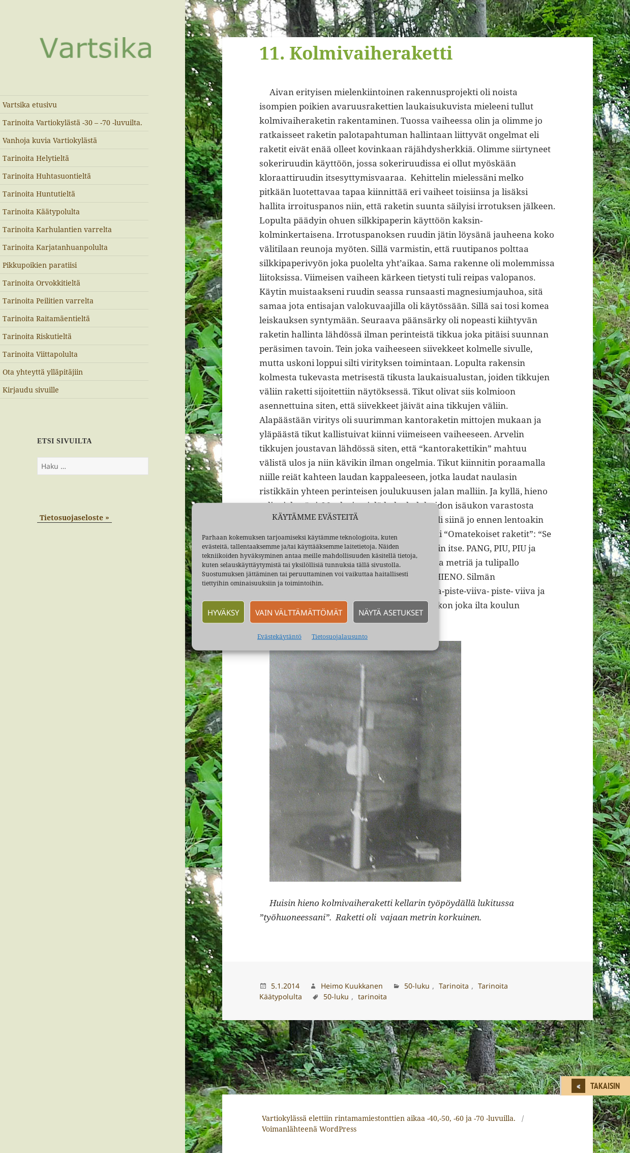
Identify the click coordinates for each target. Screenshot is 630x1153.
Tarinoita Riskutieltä (37, 336)
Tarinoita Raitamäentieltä (46, 318)
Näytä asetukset (390, 612)
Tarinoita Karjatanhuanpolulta (55, 247)
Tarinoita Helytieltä (36, 158)
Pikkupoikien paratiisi (40, 265)
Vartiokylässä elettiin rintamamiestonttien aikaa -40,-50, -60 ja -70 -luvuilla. (389, 1118)
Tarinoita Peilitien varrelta (48, 300)
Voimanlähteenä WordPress (309, 1129)
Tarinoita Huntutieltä (39, 194)
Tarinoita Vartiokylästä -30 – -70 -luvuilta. (72, 122)
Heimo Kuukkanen (352, 986)
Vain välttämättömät (298, 612)
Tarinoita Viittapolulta (40, 354)
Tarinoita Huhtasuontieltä (47, 176)
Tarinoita (454, 986)
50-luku (417, 986)
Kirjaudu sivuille (31, 390)
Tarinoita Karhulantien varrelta (57, 229)
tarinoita (372, 996)
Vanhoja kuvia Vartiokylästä (50, 140)
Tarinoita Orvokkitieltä (41, 283)
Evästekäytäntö (279, 636)
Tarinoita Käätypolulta (41, 211)
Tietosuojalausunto (340, 636)
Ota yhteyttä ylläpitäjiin (43, 372)
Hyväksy (223, 612)
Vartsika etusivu (30, 104)
